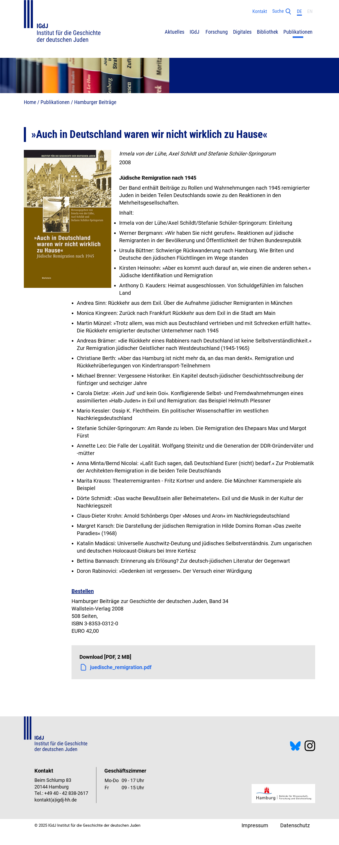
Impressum (255, 825)
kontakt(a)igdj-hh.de (55, 800)
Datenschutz (295, 825)
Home (30, 102)
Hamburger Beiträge (95, 102)
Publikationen (55, 102)
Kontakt (259, 11)
